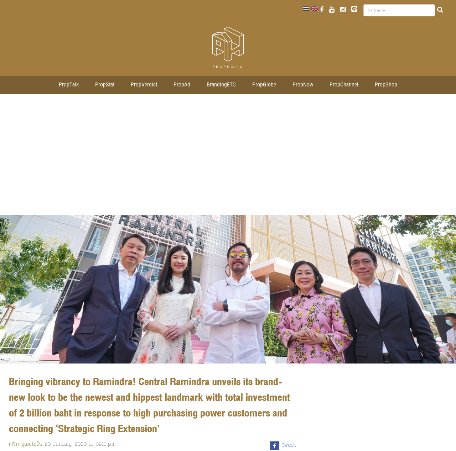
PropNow (302, 84)
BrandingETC (221, 84)
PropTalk (69, 84)
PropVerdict (144, 84)
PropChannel (344, 84)
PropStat (104, 84)
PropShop (386, 84)
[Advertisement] (228, 158)
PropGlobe (264, 84)
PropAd (181, 84)
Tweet (289, 445)
